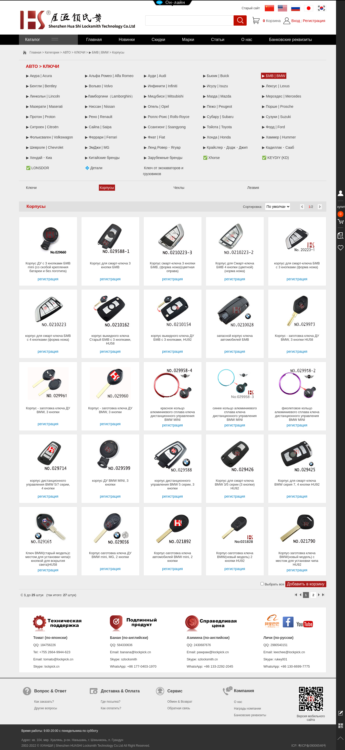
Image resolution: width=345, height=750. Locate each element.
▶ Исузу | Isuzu (215, 86)
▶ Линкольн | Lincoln (43, 96)
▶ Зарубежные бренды (163, 158)
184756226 (48, 645)
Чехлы (179, 188)
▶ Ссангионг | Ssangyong (165, 127)
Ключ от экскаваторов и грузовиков (163, 171)
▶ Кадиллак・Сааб (278, 147)
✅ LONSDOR (37, 168)
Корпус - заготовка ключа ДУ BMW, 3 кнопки (48, 410)
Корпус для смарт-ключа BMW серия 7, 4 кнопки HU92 (296, 482)
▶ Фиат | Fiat (154, 137)
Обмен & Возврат (180, 701)
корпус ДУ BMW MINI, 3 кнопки (110, 482)
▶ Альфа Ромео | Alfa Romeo (109, 76)
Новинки (127, 39)
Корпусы (107, 188)
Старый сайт (251, 8)
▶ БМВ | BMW (99, 52)
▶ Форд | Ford (273, 127)
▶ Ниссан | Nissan (100, 106)
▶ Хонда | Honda (217, 137)
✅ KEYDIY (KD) (275, 158)
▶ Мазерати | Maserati (44, 106)
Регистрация (314, 20)
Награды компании (247, 708)
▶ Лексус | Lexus (276, 86)
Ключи (31, 188)
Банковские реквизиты (290, 39)
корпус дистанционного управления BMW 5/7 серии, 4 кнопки (48, 484)
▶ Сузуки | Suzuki (276, 117)
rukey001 (281, 659)
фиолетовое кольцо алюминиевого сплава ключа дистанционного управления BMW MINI (297, 414)
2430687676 (202, 645)
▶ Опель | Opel (156, 106)
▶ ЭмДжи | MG (97, 147)
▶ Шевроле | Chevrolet (45, 147)
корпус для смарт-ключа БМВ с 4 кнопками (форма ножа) (48, 337)
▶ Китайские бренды (102, 158)
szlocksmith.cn (208, 659)
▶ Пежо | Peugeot (217, 106)
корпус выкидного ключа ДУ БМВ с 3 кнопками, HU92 (172, 337)
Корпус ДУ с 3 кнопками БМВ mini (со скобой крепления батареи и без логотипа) (48, 267)
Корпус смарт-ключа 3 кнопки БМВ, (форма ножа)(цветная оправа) (172, 267)
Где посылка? (110, 701)
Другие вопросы (45, 708)
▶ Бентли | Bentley (41, 86)
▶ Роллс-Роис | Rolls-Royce (166, 117)
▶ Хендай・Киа (39, 158)
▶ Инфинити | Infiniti (160, 86)
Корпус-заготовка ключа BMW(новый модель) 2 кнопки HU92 (234, 557)
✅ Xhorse (211, 158)
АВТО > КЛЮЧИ (74, 52)
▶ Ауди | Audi (155, 76)
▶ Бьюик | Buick (216, 76)
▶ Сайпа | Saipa (98, 127)
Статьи (217, 39)
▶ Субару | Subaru (218, 117)
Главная (94, 39)
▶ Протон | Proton (41, 117)
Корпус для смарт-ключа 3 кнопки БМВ (110, 265)
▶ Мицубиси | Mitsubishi (163, 96)
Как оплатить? (111, 708)
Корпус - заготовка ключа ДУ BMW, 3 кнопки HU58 (297, 337)
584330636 (124, 645)
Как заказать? (44, 701)
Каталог (41, 39)
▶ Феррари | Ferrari (101, 137)
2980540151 (279, 645)
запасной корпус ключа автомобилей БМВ (235, 337)
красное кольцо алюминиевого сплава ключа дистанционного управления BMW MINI (172, 414)
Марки (188, 39)
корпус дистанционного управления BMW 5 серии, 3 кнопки (172, 484)
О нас (246, 39)
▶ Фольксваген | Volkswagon (49, 137)
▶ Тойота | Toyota (217, 127)
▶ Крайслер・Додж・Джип (225, 147)
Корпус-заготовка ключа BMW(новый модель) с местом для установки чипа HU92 (297, 558)
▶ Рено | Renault (98, 117)
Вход (295, 20)
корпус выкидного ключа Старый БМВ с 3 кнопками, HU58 (110, 339)
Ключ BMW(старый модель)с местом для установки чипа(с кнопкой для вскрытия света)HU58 (48, 558)
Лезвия (253, 188)
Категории (52, 52)
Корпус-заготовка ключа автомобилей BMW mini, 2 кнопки (172, 557)
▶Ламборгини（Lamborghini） (110, 96)
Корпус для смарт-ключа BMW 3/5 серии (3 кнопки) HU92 (235, 484)
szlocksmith (129, 659)
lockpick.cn (51, 666)
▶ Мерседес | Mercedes (281, 96)
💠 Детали (93, 168)
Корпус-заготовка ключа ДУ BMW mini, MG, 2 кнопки (110, 555)
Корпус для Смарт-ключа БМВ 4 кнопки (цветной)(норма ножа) (234, 267)
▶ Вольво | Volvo (99, 86)
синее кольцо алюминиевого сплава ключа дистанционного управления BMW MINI (235, 414)
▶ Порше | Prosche (277, 106)
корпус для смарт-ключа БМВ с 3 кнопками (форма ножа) (297, 265)
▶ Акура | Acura (39, 76)
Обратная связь (179, 708)
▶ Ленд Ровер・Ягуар (162, 147)
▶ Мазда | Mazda (217, 96)
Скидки (158, 39)
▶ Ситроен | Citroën (42, 127)
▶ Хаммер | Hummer (279, 137)
